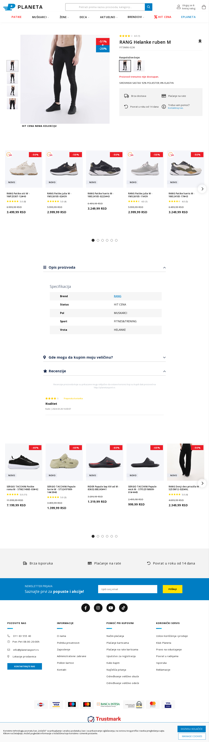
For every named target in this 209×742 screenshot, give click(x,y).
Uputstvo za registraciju (121, 656)
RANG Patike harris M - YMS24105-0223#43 (100, 195)
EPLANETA (188, 17)
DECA (83, 17)
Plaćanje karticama (117, 642)
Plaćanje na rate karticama (122, 649)
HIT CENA (163, 17)
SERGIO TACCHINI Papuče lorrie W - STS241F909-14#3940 (61, 489)
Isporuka (161, 662)
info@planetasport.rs (26, 649)
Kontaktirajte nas (24, 666)
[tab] (104, 267)
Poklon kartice (65, 662)
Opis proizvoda (61, 267)
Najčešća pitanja (116, 669)
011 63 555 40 (22, 636)
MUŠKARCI (39, 17)
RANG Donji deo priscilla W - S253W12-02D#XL (185, 488)
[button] (186, 7)
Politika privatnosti (68, 642)
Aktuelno (107, 17)
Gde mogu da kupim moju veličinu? (80, 357)
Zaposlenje (63, 649)
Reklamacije (163, 669)
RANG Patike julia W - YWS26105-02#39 (59, 195)
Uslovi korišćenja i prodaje (172, 636)
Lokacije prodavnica (24, 656)
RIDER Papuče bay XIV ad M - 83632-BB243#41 (103, 488)
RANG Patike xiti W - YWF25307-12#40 (18, 195)
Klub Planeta (163, 642)
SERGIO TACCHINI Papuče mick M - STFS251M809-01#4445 (142, 489)
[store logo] (22, 7)
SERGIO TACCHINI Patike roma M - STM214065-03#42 (22, 488)
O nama (61, 636)
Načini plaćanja (115, 636)
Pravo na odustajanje (169, 649)
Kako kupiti (113, 662)
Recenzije (57, 370)
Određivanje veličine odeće (122, 683)
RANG (117, 296)
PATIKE (17, 17)
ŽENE (63, 17)
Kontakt (61, 669)
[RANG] (200, 42)
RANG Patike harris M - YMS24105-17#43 (181, 195)
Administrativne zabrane (71, 656)
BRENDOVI (135, 17)
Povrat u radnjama (167, 656)
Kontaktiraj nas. (176, 107)
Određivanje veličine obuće (122, 676)
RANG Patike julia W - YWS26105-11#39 (140, 195)
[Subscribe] (172, 589)
